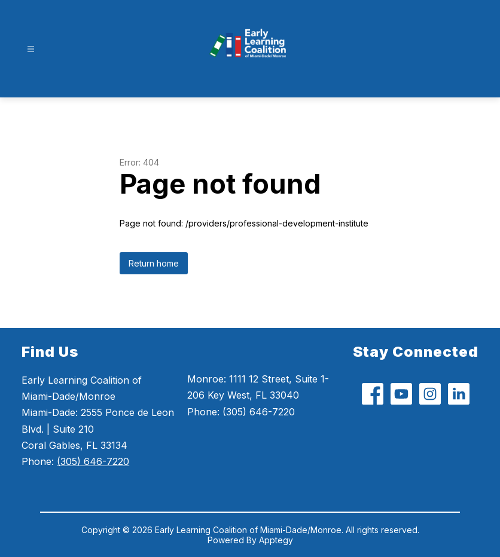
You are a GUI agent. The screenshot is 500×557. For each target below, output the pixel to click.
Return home (154, 263)
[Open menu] (31, 49)
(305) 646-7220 (93, 461)
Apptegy (276, 540)
